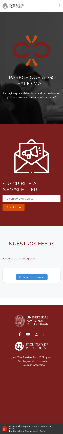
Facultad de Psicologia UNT (20, 258)
